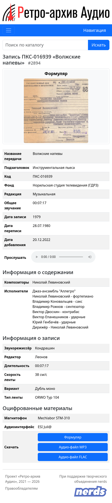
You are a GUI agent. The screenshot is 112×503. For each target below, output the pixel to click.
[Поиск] (45, 45)
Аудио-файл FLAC (73, 457)
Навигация (94, 30)
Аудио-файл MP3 (73, 447)
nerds (102, 481)
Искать (99, 45)
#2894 (34, 63)
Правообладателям (21, 488)
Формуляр (72, 437)
